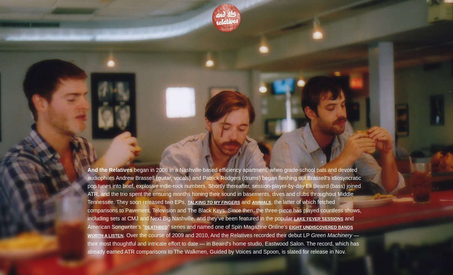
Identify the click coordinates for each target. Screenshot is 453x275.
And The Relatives (226, 18)
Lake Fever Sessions (318, 219)
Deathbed (156, 227)
